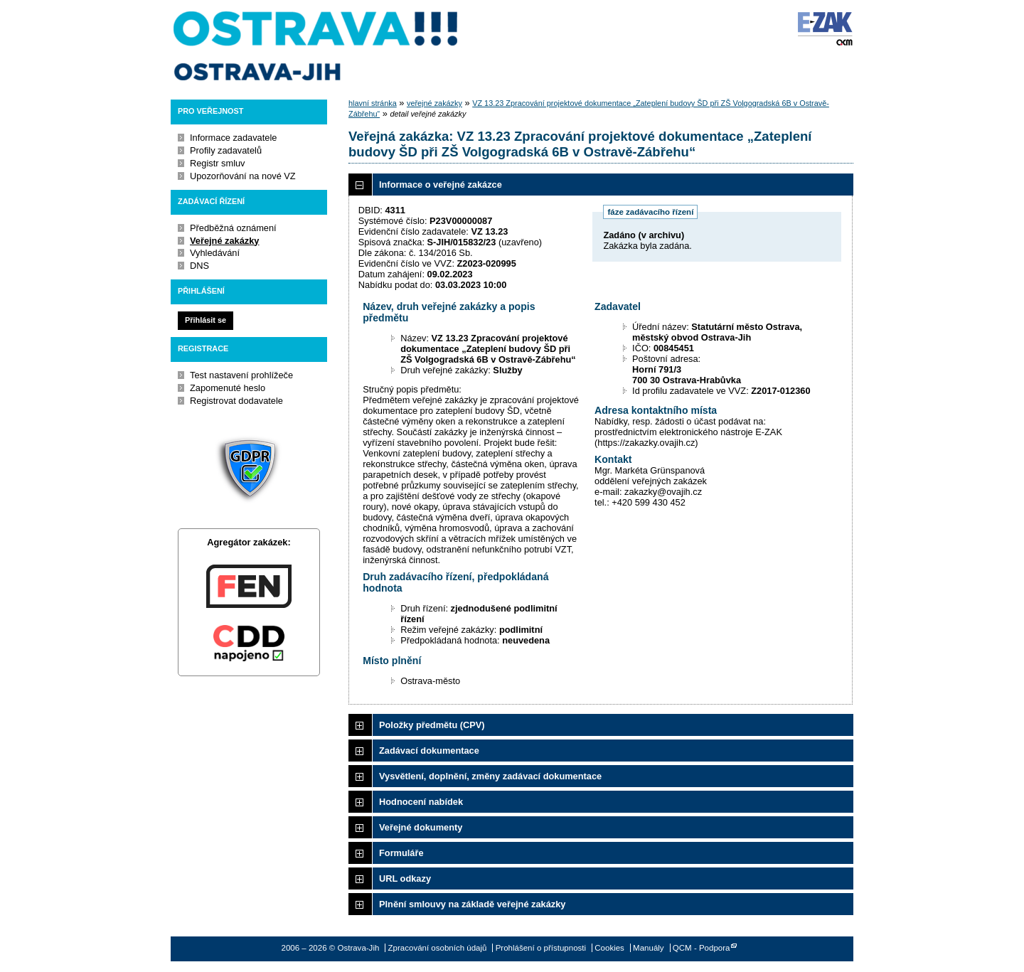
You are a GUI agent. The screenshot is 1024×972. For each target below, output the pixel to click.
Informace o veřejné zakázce (440, 184)
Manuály (648, 948)
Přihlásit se (205, 320)
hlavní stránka (372, 103)
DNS (199, 265)
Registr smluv (217, 163)
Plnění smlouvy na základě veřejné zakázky (472, 904)
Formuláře (401, 853)
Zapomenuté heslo (227, 388)
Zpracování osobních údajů (437, 948)
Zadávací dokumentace (429, 750)
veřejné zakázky (434, 103)
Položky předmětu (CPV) (432, 725)
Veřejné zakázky (224, 240)
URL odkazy (405, 878)
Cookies (609, 948)
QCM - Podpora (701, 948)
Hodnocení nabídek (421, 801)
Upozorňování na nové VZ (243, 176)
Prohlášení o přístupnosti (541, 948)
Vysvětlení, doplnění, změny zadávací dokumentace (490, 776)
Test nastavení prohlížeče (241, 375)
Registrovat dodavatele (236, 400)
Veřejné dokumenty (420, 827)
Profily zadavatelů (226, 150)
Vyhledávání (215, 252)
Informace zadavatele (233, 137)
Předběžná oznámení (233, 228)
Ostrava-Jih (316, 46)
